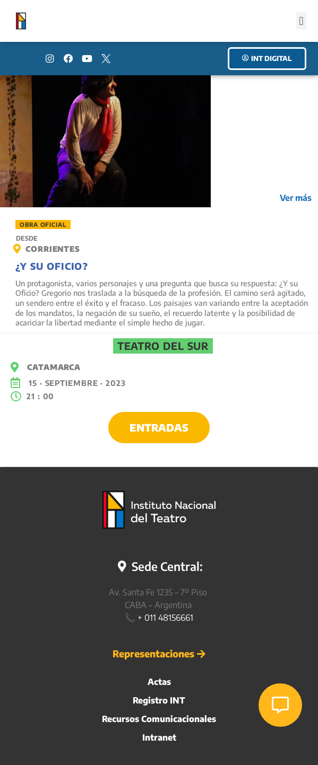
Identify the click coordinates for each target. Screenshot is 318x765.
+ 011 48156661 (165, 617)
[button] (301, 21)
